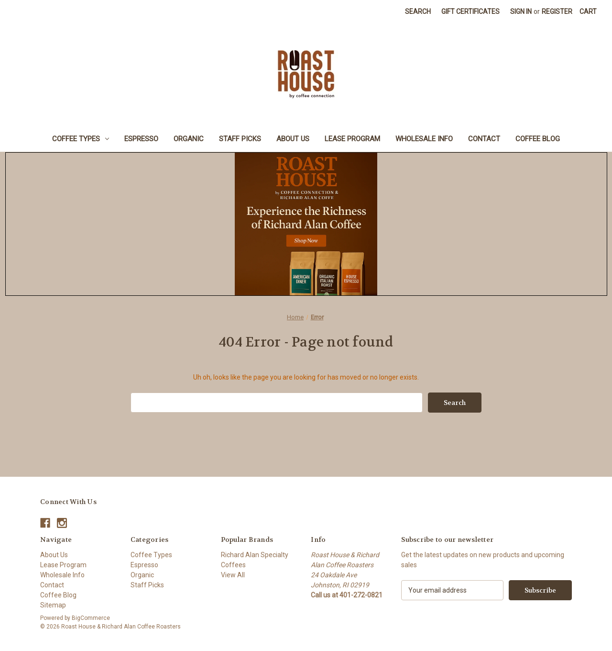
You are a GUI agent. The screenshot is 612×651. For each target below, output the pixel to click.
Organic (189, 139)
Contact (484, 139)
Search (418, 11)
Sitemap (53, 605)
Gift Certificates (470, 11)
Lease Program (352, 139)
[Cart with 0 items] (588, 11)
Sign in (521, 11)
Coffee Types (80, 139)
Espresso (141, 139)
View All (233, 575)
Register (557, 11)
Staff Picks (240, 139)
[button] (306, 224)
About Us (292, 139)
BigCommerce (91, 618)
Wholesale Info (424, 139)
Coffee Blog (537, 139)
